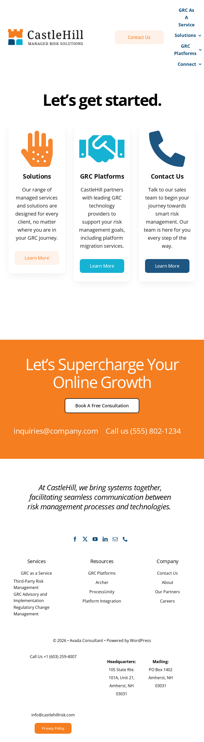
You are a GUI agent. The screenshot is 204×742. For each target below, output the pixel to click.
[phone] (125, 539)
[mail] (115, 539)
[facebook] (75, 539)
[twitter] (85, 539)
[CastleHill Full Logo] (45, 31)
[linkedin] (105, 539)
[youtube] (95, 539)
